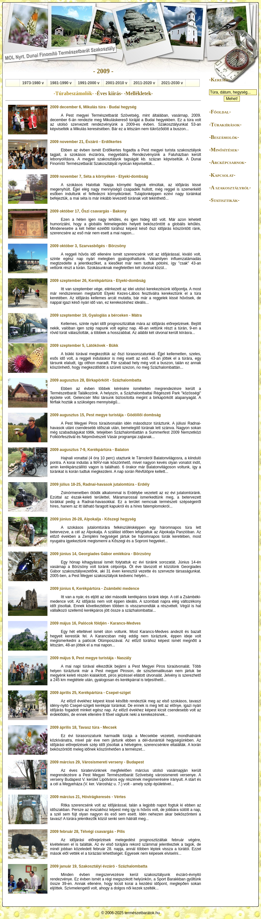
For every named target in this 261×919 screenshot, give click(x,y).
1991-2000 (87, 83)
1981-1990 (59, 83)
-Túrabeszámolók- (74, 93)
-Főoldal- (220, 111)
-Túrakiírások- (225, 124)
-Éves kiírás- (109, 93)
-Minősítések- (224, 149)
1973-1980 (31, 83)
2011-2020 (142, 83)
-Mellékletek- (138, 93)
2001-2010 (115, 83)
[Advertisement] (228, 306)
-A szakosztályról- (230, 187)
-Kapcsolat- (222, 175)
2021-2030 (170, 83)
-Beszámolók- (224, 137)
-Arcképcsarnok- (227, 162)
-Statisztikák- (224, 200)
